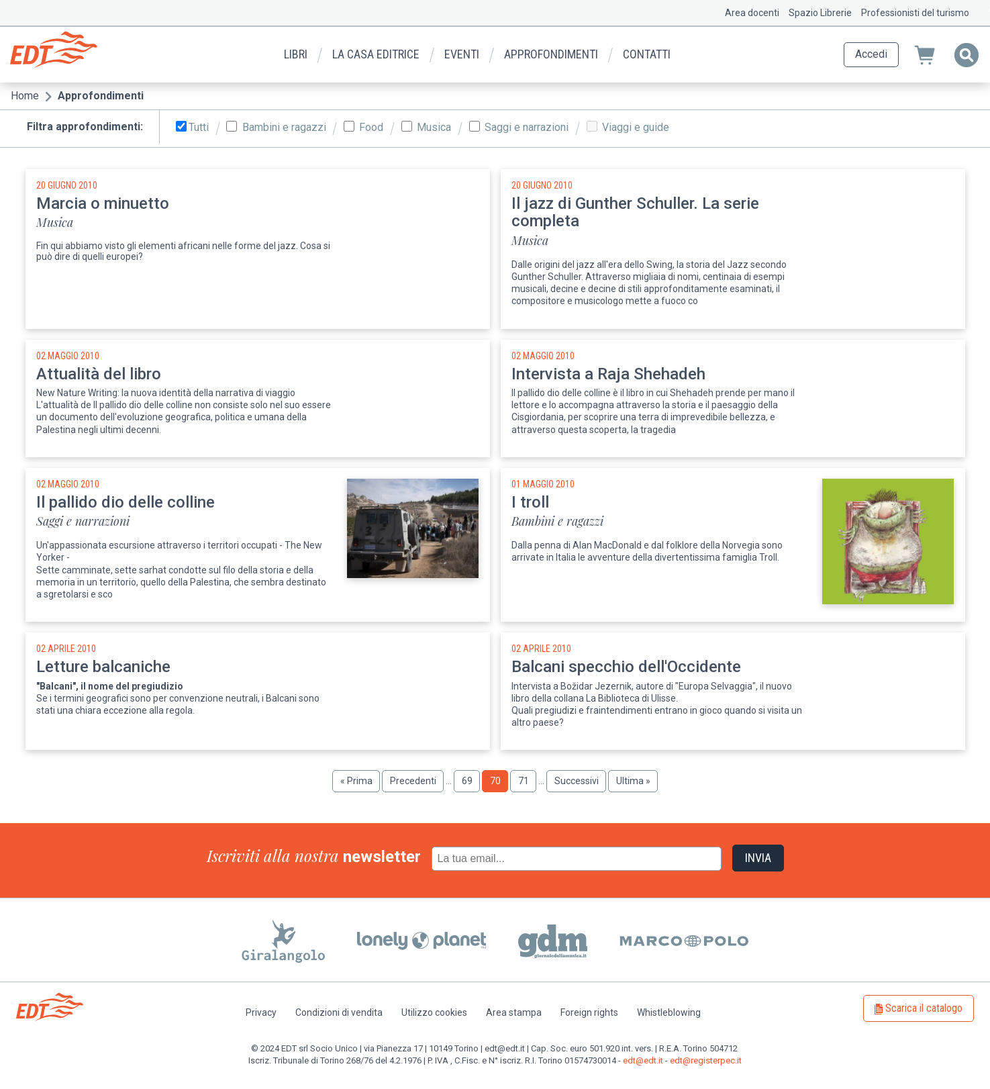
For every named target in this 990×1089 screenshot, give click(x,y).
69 (471, 780)
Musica (434, 128)
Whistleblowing (669, 1012)
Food (371, 128)
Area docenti (752, 12)
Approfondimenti (551, 54)
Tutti (199, 128)
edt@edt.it (643, 1060)
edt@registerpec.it (706, 1060)
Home (25, 95)
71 (527, 780)
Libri (295, 54)
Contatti (647, 54)
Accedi (871, 54)
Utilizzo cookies (434, 1012)
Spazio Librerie (820, 12)
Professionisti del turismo (915, 12)
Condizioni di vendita (339, 1012)
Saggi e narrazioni (526, 128)
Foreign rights (589, 1012)
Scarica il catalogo (923, 1008)
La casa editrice (375, 54)
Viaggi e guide (635, 128)
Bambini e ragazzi (284, 128)
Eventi (461, 54)
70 (499, 783)
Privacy (261, 1012)
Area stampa (514, 1012)
